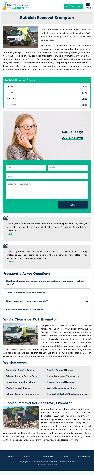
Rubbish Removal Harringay (61, 381)
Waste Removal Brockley (19, 387)
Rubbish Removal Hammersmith (22, 393)
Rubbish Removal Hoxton (60, 370)
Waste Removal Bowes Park (61, 387)
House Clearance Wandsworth (63, 376)
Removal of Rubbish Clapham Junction (67, 393)
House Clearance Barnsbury (20, 381)
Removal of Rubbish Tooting (20, 370)
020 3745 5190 (73, 6)
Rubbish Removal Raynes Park (21, 376)
